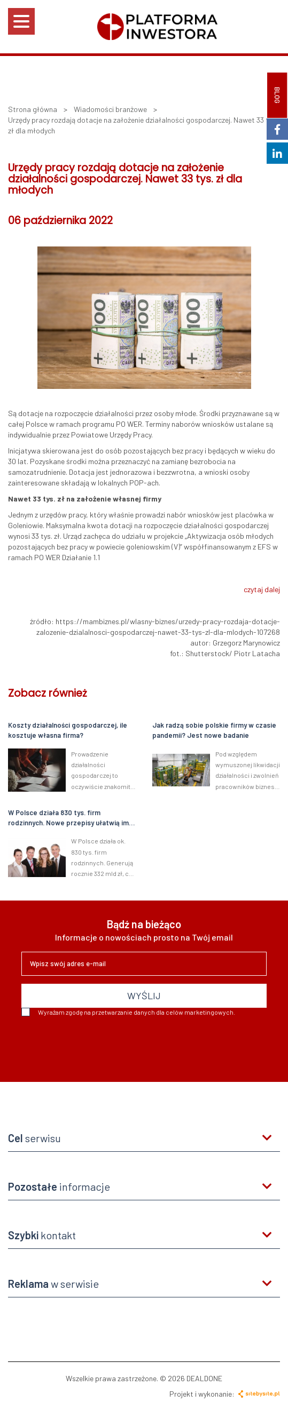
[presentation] (102, 1045)
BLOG (277, 95)
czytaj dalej (262, 589)
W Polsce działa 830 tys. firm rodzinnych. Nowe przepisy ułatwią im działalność (68, 817)
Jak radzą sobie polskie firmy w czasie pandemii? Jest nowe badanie (214, 730)
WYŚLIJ (144, 995)
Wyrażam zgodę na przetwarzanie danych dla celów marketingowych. (128, 1012)
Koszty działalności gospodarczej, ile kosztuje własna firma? (67, 730)
